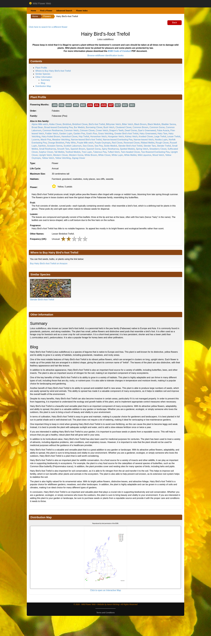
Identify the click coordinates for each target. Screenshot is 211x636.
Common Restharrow (53, 130)
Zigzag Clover (78, 158)
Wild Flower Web (40, 3)
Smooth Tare (63, 149)
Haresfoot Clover (69, 136)
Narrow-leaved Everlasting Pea (118, 139)
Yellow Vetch (48, 158)
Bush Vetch (108, 127)
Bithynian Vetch (113, 124)
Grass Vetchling (105, 133)
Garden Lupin (65, 133)
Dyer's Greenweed (147, 130)
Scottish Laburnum (73, 146)
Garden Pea (79, 133)
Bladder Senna (168, 124)
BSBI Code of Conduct (119, 51)
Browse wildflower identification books (105, 55)
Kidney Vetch (131, 136)
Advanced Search (64, 11)
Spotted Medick (127, 149)
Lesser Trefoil (173, 136)
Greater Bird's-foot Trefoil (126, 133)
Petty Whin (70, 143)
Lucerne (35, 139)
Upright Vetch (45, 155)
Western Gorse (76, 155)
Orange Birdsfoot (56, 143)
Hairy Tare (162, 133)
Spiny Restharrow (110, 149)
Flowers (47, 16)
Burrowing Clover (94, 127)
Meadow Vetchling (61, 139)
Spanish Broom (78, 149)
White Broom (91, 155)
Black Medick (154, 124)
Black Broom (140, 124)
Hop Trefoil (84, 136)
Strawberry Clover (157, 149)
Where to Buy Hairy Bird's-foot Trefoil (53, 71)
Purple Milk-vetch (85, 143)
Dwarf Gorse (131, 130)
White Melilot (130, 155)
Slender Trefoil (164, 146)
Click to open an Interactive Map (105, 590)
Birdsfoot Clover (79, 124)
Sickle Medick (110, 146)
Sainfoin (42, 146)
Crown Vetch (102, 130)
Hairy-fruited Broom (51, 136)
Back (174, 22)
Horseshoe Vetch (98, 136)
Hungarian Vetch (116, 136)
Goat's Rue (91, 133)
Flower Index (82, 11)
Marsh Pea (46, 139)
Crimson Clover (87, 130)
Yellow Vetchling (63, 158)
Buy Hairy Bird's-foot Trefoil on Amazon (48, 263)
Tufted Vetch (114, 152)
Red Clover (117, 143)
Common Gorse (157, 127)
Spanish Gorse (93, 149)
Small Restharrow (47, 149)
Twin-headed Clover (130, 152)
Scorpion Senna (54, 146)
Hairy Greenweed (148, 133)
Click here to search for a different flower (48, 27)
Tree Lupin (87, 152)
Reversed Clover (132, 143)
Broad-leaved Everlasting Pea (58, 127)
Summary (45, 80)
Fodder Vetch (51, 133)
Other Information (43, 77)
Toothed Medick (72, 152)
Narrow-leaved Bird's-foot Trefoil (86, 139)
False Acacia (163, 130)
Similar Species (42, 74)
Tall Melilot (59, 152)
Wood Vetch (158, 155)
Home (33, 11)
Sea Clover (88, 146)
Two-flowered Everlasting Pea (155, 152)
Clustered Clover (123, 127)
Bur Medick (79, 127)
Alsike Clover (55, 124)
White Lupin (117, 155)
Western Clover (60, 155)
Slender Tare (150, 146)
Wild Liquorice (144, 155)
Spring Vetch (142, 149)
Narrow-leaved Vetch (144, 139)
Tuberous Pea (99, 152)
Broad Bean (37, 127)
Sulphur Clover (46, 152)
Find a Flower (46, 11)
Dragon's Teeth (116, 130)
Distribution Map (43, 86)
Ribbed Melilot (147, 143)
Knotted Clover (146, 136)
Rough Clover (162, 143)
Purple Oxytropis (103, 143)
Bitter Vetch (127, 124)
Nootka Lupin (161, 139)
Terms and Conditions (105, 613)
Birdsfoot (67, 124)
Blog (43, 83)
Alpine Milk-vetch (40, 124)
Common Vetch (71, 130)
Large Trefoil (160, 136)
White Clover (104, 155)
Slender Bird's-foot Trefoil (130, 146)
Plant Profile (41, 68)
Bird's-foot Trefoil (97, 124)
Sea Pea (98, 146)
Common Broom (140, 127)
